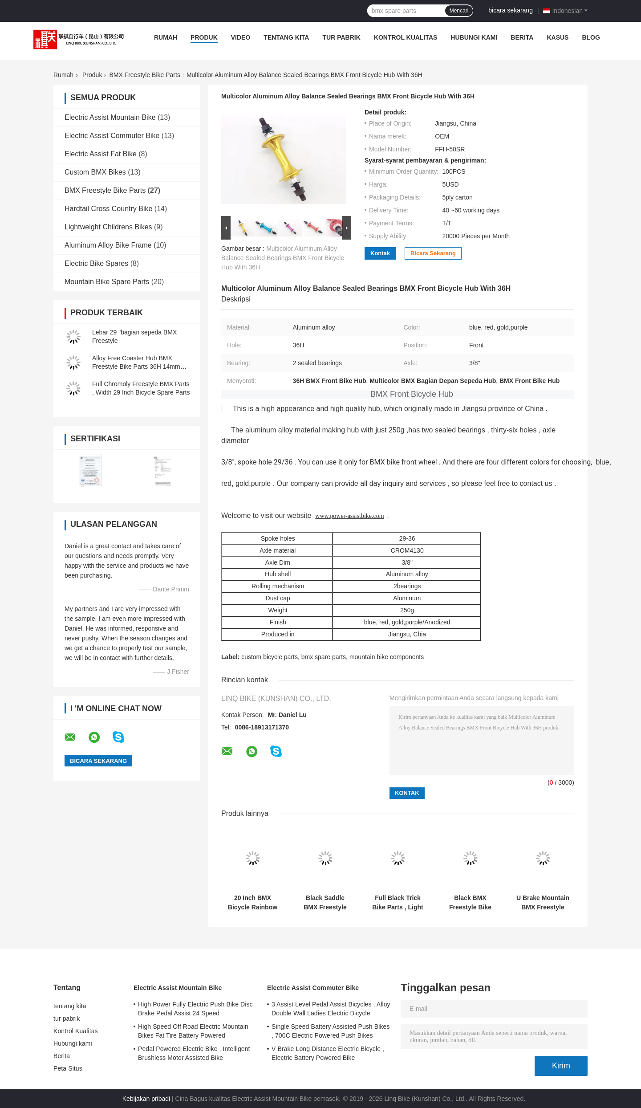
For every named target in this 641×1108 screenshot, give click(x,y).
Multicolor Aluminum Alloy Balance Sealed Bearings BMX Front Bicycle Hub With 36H (282, 258)
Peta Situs (67, 1068)
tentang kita (286, 37)
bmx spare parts (323, 656)
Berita (522, 37)
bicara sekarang (510, 10)
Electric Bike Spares (96, 263)
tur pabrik (341, 37)
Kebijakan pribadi (146, 1098)
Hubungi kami (473, 37)
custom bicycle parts (269, 656)
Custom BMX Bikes (95, 172)
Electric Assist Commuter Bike (112, 135)
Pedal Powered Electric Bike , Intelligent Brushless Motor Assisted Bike (194, 1053)
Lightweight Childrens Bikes (108, 227)
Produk (204, 37)
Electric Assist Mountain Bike (110, 117)
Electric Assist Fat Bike (101, 154)
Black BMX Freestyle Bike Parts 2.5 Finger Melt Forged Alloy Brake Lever (470, 902)
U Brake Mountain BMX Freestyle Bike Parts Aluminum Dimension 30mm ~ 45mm (542, 902)
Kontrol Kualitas (406, 37)
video (241, 37)
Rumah (165, 37)
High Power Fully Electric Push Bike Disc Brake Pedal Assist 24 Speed (195, 1009)
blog (591, 37)
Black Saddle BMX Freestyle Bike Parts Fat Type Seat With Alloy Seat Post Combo (325, 902)
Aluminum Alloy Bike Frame (108, 245)
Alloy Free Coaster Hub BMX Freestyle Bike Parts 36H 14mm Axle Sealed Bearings (136, 366)
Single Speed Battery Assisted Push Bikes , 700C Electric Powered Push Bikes (330, 1031)
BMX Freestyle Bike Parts (144, 74)
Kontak (380, 253)
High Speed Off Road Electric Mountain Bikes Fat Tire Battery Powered (193, 1031)
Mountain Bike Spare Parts (107, 281)
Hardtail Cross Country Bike (108, 208)
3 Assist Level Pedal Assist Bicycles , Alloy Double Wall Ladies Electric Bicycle (331, 1009)
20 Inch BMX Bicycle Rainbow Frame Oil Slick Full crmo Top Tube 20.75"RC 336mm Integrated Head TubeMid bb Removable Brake (253, 902)
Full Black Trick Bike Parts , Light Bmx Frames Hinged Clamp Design (397, 902)
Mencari (459, 11)
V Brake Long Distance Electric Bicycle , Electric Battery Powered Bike (328, 1053)
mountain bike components (386, 656)
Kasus (557, 37)
